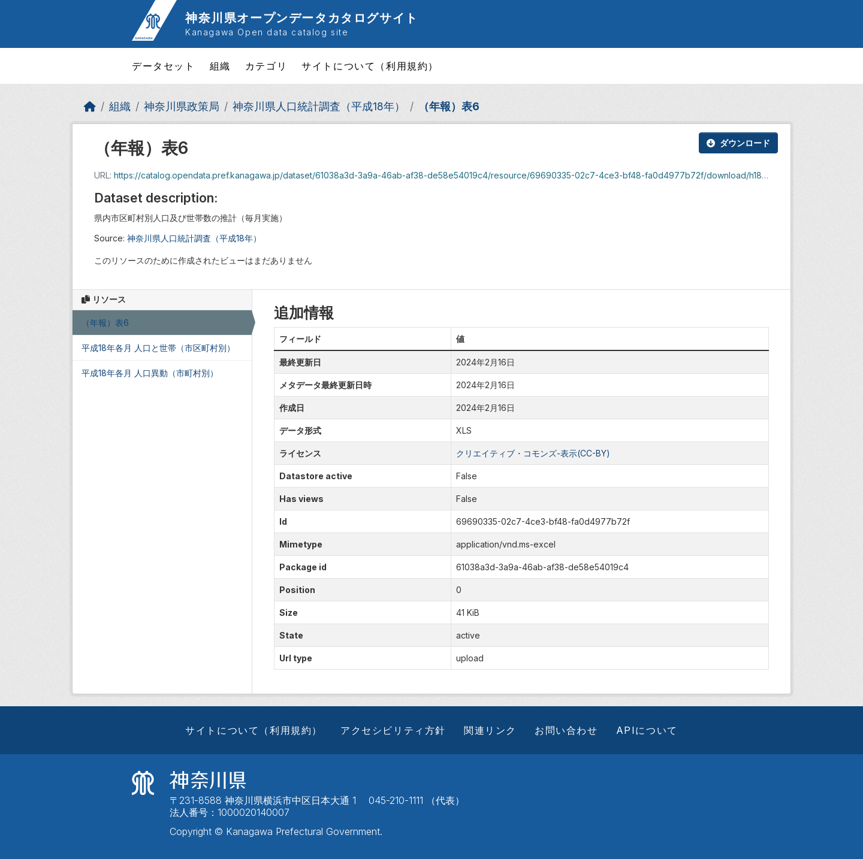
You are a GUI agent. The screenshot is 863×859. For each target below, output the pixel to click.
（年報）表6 (448, 106)
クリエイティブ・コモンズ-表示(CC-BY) (533, 453)
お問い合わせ (566, 730)
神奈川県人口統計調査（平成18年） (319, 106)
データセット (163, 66)
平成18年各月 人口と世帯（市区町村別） (158, 348)
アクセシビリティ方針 (393, 730)
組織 (220, 66)
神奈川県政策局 (181, 106)
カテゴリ (266, 66)
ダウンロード (738, 143)
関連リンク (490, 730)
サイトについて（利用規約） (370, 66)
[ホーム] (90, 106)
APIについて (647, 730)
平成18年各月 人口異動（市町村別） (150, 373)
